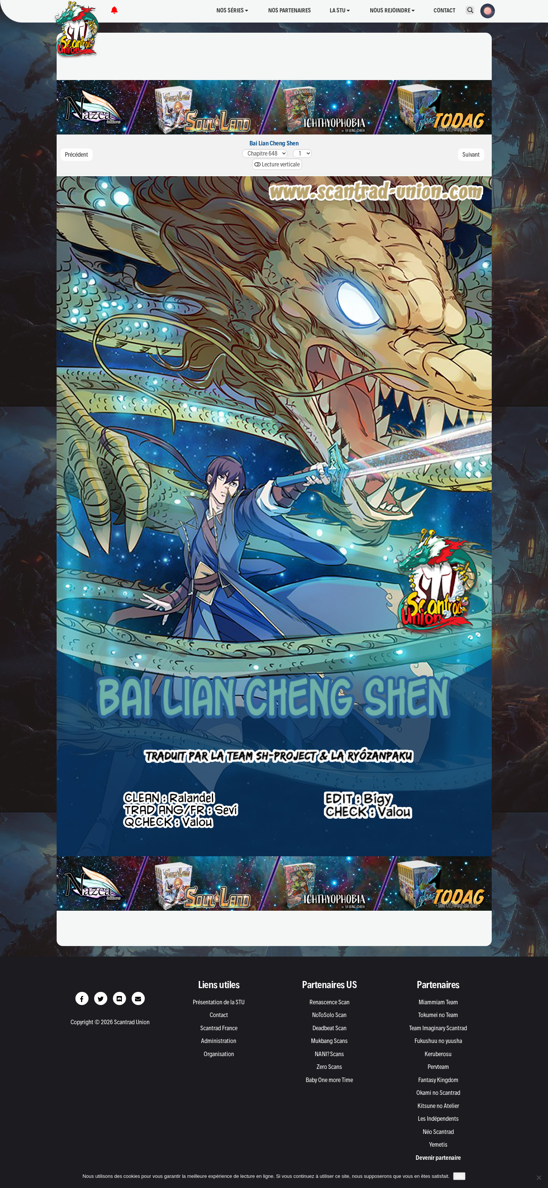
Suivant (471, 154)
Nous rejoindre (392, 10)
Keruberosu (438, 1053)
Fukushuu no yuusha (438, 1040)
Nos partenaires (289, 10)
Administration (218, 1040)
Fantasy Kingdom (438, 1079)
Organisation (219, 1053)
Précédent (76, 154)
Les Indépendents (438, 1118)
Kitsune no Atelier (438, 1105)
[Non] (538, 1177)
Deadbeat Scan (329, 1028)
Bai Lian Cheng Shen (274, 143)
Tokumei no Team (438, 1014)
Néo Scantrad (438, 1131)
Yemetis (438, 1144)
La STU (340, 10)
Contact (444, 10)
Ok (459, 1176)
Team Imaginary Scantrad (438, 1028)
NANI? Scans (329, 1053)
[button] (485, 10)
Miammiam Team (438, 1002)
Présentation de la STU (219, 1002)
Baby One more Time (329, 1079)
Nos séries (232, 10)
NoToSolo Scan (329, 1014)
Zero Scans (329, 1066)
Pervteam (438, 1066)
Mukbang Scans (329, 1040)
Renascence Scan (329, 1002)
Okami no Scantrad (438, 1092)
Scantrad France (218, 1028)
